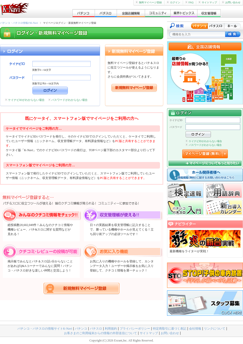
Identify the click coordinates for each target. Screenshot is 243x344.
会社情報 (195, 328)
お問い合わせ (231, 2)
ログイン (173, 2)
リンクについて (214, 328)
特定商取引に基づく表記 (169, 328)
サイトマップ (207, 2)
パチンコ (81, 328)
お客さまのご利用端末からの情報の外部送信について (100, 333)
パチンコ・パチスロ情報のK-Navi (19, 22)
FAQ (189, 2)
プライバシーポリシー (135, 328)
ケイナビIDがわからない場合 (26, 99)
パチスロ (96, 328)
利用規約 (111, 328)
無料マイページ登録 (149, 2)
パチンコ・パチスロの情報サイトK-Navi (44, 328)
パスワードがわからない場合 (69, 99)
